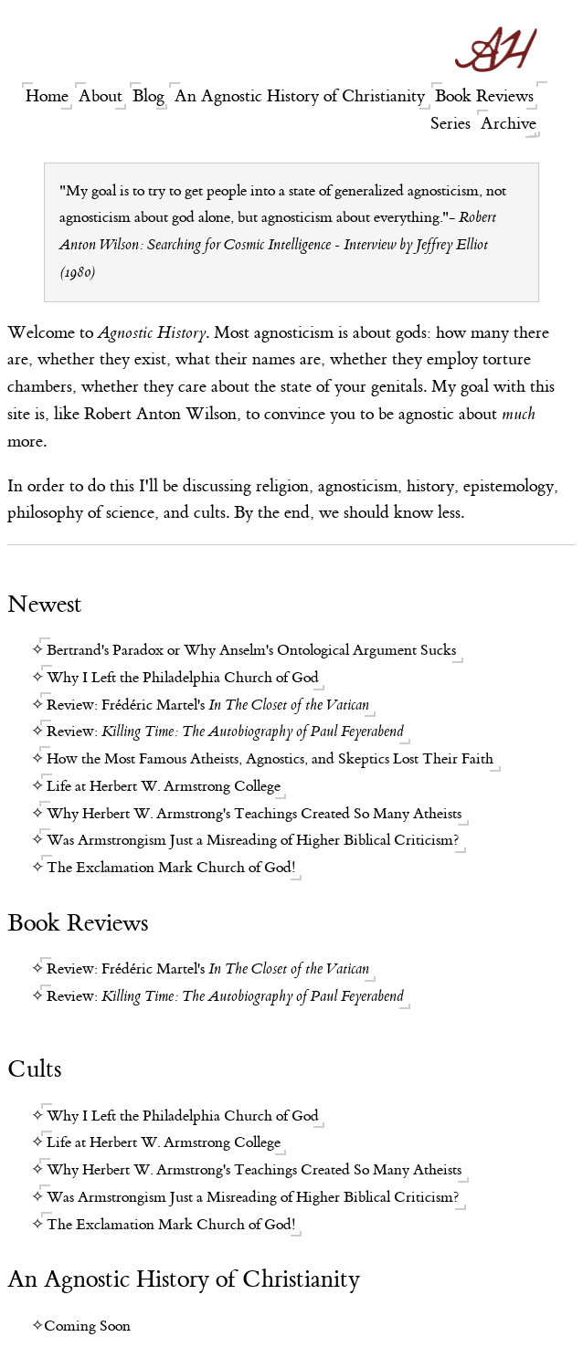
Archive (508, 123)
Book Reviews (484, 96)
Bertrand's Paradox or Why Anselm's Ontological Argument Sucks (251, 650)
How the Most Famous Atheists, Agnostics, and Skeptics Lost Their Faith (270, 759)
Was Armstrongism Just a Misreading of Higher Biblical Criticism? (253, 840)
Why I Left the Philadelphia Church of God (183, 677)
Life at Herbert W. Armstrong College (164, 786)
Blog (148, 96)
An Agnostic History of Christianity (300, 96)
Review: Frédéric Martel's (208, 705)
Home (47, 96)
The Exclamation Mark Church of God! (171, 867)
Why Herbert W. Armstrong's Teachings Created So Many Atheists (254, 814)
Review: (225, 731)
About (100, 96)
